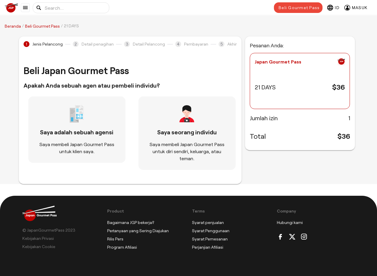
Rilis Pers (115, 238)
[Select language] (333, 7)
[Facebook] (280, 237)
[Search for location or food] (71, 7)
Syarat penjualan (208, 222)
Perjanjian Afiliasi (207, 247)
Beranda (13, 26)
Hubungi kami (290, 222)
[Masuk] (356, 7)
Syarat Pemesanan (210, 238)
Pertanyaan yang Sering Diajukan (138, 230)
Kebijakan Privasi (38, 238)
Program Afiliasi (122, 247)
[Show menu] (25, 7)
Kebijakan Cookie (38, 246)
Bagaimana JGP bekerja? (130, 222)
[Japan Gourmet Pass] (13, 8)
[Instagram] (303, 237)
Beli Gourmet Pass (299, 7)
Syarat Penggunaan (210, 230)
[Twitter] (292, 237)
